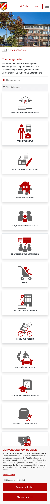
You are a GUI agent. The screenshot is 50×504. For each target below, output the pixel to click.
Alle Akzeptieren (25, 497)
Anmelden (37, 7)
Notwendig (10, 480)
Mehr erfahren (8, 474)
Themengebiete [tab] (11, 80)
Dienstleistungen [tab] (12, 87)
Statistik (22, 480)
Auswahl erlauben (25, 487)
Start (4, 50)
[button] (24, 5)
